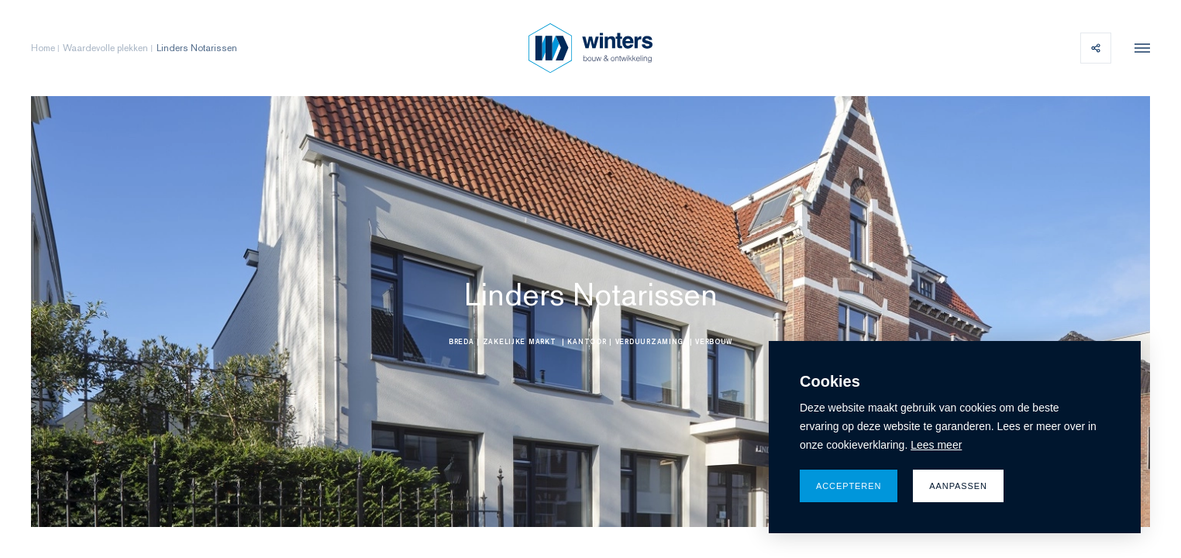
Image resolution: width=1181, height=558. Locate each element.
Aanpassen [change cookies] (958, 486)
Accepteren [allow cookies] (848, 486)
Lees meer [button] (936, 445)
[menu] (1138, 48)
